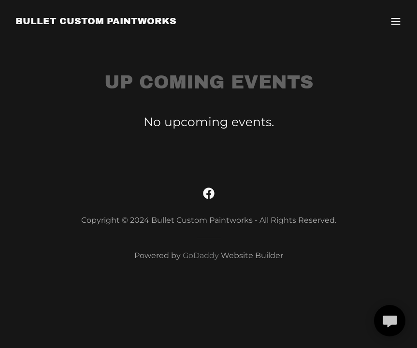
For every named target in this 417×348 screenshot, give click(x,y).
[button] (395, 21)
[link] (95, 21)
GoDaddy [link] (201, 255)
